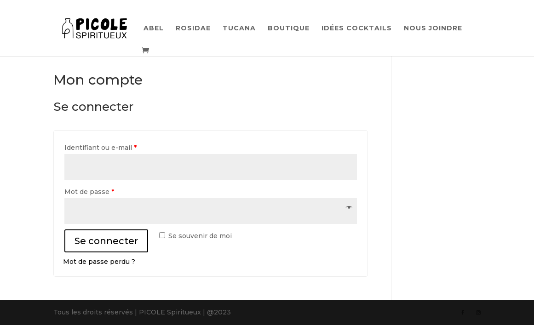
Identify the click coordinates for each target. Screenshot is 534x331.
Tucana (239, 28)
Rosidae (193, 28)
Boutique (289, 28)
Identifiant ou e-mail (100, 147)
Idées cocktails (357, 28)
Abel (154, 28)
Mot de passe (89, 192)
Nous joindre (433, 28)
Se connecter (106, 240)
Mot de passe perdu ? (99, 261)
